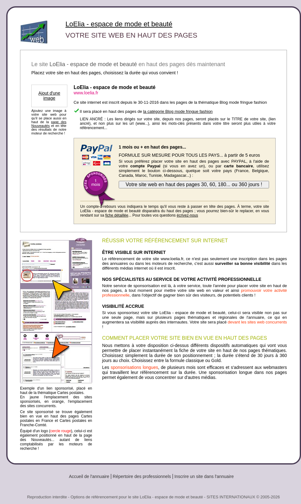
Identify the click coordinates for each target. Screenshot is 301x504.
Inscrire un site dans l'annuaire (204, 476)
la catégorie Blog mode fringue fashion (178, 111)
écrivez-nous (187, 215)
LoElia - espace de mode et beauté (118, 24)
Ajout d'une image (49, 96)
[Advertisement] (194, 397)
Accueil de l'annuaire (89, 476)
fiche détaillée (116, 215)
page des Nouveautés (48, 124)
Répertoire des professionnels (142, 476)
